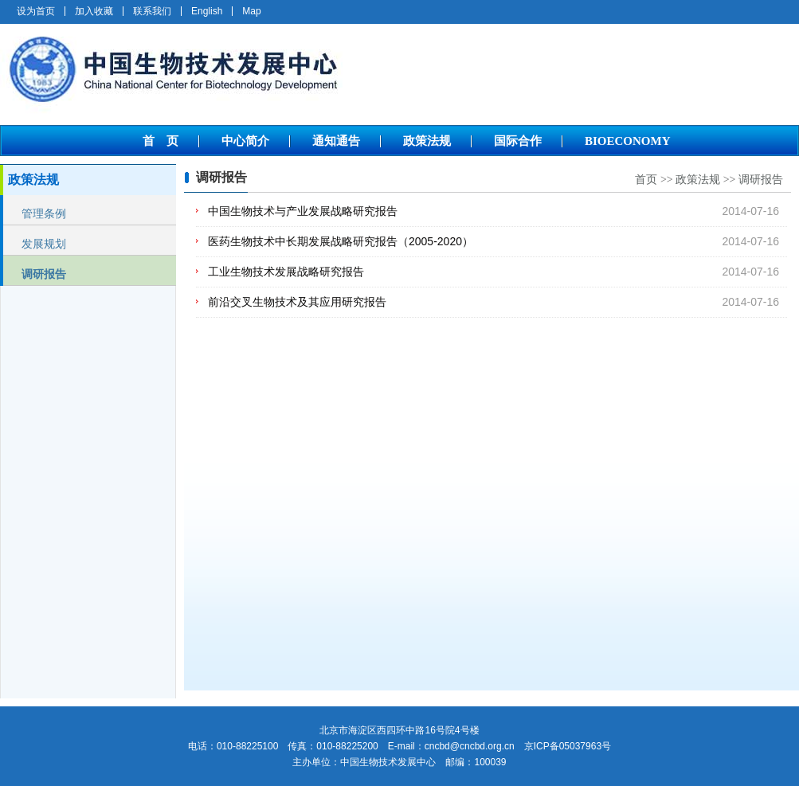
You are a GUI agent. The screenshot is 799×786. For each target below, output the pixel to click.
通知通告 (336, 141)
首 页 (160, 141)
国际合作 (518, 141)
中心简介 (245, 141)
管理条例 (44, 213)
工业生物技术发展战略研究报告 (286, 271)
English (206, 11)
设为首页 (36, 11)
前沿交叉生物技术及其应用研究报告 (297, 301)
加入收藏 (94, 11)
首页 (646, 180)
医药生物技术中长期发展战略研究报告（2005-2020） (340, 241)
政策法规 (427, 141)
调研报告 (44, 274)
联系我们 (152, 11)
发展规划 (44, 243)
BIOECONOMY (628, 141)
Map (251, 11)
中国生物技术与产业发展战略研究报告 (303, 211)
